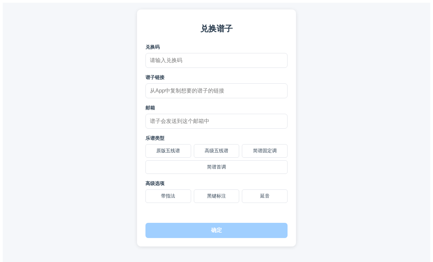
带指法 (168, 196)
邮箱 (150, 107)
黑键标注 (216, 196)
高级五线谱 (216, 150)
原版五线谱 (168, 150)
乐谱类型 (154, 138)
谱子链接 (154, 77)
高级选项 (154, 183)
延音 (265, 196)
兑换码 (152, 47)
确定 (216, 230)
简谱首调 (216, 166)
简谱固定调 (265, 150)
